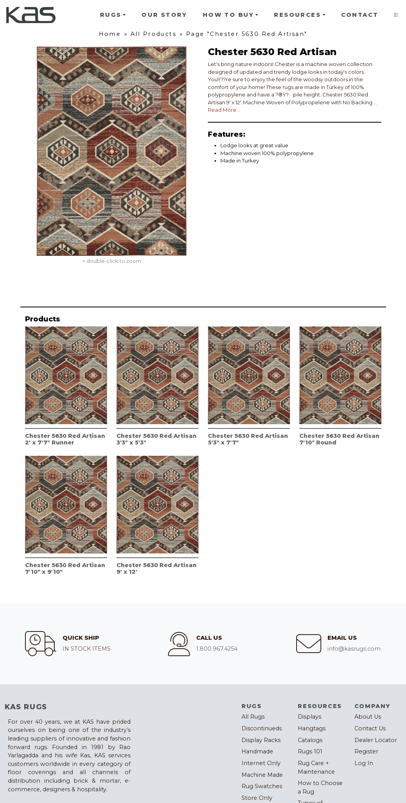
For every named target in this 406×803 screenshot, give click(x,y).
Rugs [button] (111, 14)
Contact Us (370, 728)
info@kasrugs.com (354, 648)
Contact (360, 14)
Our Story (164, 14)
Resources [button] (297, 14)
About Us (367, 716)
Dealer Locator (375, 740)
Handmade (257, 751)
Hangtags (312, 728)
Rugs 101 (310, 751)
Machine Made (262, 774)
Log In (363, 763)
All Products (153, 33)
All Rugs (253, 716)
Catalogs (310, 740)
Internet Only (261, 763)
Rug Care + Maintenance (316, 767)
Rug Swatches (261, 786)
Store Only (256, 797)
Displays (309, 716)
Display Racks (261, 740)
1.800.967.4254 (217, 648)
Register (366, 751)
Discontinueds (261, 728)
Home (110, 33)
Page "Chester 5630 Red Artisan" (246, 33)
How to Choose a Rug (320, 787)
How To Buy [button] (228, 14)
